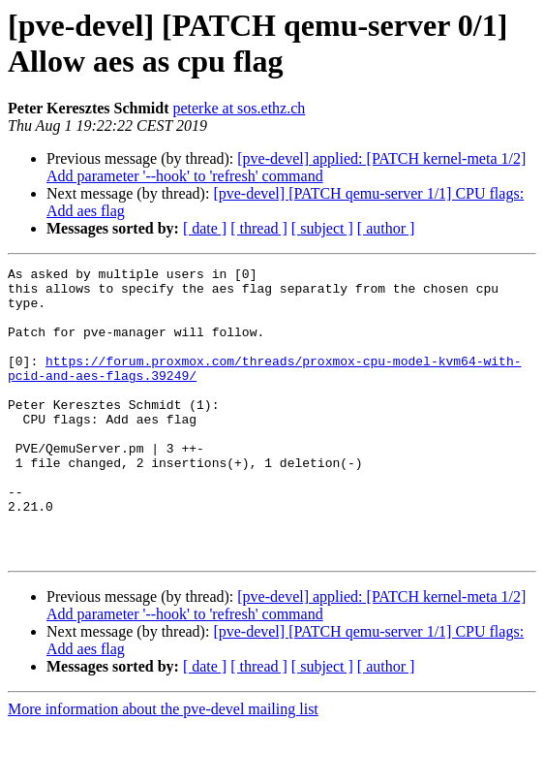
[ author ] (386, 228)
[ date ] (205, 228)
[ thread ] (258, 228)
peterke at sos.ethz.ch (238, 108)
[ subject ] (322, 228)
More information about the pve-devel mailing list (163, 767)
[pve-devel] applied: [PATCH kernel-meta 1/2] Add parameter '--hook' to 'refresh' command (286, 167)
